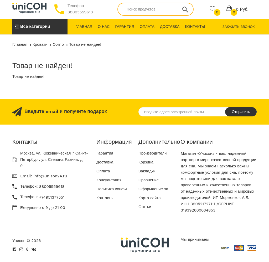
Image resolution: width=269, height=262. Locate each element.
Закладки (147, 171)
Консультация (109, 180)
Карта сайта (149, 198)
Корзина (145, 162)
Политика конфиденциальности (113, 189)
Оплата (147, 26)
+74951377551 (52, 197)
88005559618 (80, 12)
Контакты (195, 26)
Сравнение (148, 180)
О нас (104, 26)
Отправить (241, 112)
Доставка (169, 26)
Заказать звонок (239, 27)
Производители (152, 153)
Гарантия (124, 26)
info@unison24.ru (50, 176)
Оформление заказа (155, 189)
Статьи (144, 206)
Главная (83, 26)
